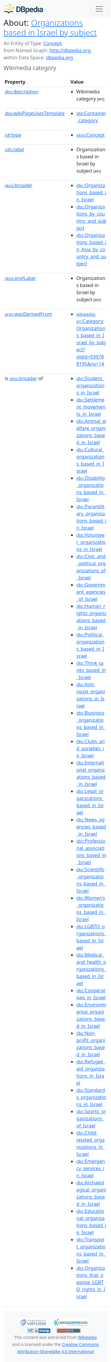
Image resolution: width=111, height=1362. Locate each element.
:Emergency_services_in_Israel (90, 1168)
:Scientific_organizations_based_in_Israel (90, 880)
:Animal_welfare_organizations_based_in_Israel (91, 432)
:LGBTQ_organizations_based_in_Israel (91, 937)
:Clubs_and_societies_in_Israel (90, 748)
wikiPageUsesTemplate (35, 113)
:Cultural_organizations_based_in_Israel (90, 460)
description (21, 91)
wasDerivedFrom (28, 314)
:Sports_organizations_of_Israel (91, 1118)
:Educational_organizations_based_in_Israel (91, 1222)
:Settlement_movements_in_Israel (90, 406)
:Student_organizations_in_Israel (90, 385)
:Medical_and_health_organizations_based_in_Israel (91, 969)
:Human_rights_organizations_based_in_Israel (91, 617)
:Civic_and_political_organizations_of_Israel (91, 567)
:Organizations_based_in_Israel (91, 192)
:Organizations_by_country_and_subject (91, 217)
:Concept (90, 135)
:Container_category (91, 117)
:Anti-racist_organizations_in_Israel (90, 695)
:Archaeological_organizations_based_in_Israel (91, 1193)
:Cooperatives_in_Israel (91, 994)
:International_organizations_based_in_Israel (91, 773)
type (13, 135)
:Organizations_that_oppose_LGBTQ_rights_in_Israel (90, 1282)
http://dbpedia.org (70, 50)
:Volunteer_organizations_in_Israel (91, 542)
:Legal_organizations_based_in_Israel (90, 802)
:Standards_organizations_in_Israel (91, 1097)
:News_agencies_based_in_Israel (91, 826)
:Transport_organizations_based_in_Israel (90, 1250)
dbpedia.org (59, 57)
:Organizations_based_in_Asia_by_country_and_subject (91, 249)
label (14, 149)
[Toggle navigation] (99, 9)
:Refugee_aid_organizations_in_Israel (90, 1072)
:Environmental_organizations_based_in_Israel (91, 1015)
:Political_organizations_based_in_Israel (90, 645)
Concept (52, 43)
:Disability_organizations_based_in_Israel (90, 489)
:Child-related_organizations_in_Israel (90, 1143)
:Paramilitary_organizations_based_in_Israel (91, 517)
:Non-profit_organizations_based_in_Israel (90, 1044)
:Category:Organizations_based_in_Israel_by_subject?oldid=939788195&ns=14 (91, 339)
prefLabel (20, 278)
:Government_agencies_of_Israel (90, 592)
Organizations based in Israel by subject (50, 27)
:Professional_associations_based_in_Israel (91, 852)
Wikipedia (87, 1337)
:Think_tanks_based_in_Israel (91, 670)
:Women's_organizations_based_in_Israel (90, 909)
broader (18, 185)
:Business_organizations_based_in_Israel (90, 723)
